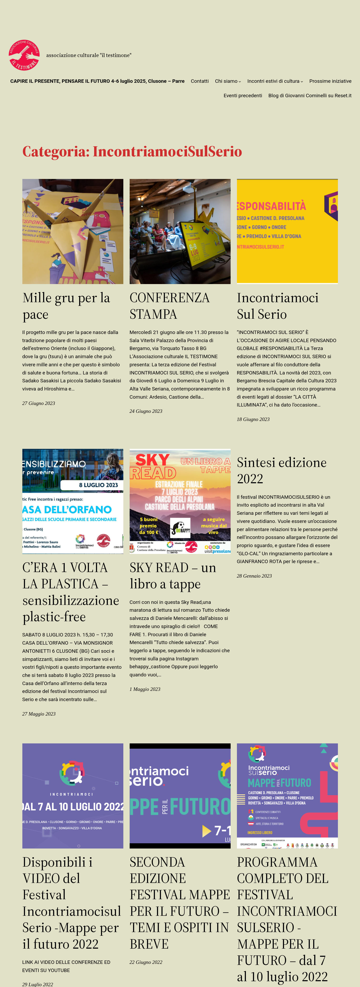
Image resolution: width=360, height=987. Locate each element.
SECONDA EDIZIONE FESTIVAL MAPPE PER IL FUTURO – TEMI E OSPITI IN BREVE (180, 903)
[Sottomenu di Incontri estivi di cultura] (302, 81)
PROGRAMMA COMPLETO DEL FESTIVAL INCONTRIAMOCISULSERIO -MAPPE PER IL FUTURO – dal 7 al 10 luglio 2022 (287, 919)
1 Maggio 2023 (145, 689)
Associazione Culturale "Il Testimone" (88, 55)
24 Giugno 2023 (146, 411)
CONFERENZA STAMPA (170, 305)
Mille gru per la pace (66, 305)
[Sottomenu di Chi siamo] (240, 81)
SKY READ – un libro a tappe (173, 575)
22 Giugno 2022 (146, 962)
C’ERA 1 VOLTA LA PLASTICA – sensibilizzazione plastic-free (70, 592)
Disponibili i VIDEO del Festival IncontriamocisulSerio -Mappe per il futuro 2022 (71, 903)
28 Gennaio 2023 (254, 576)
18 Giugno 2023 (253, 419)
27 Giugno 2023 (38, 403)
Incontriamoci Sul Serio (278, 305)
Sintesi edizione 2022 (282, 470)
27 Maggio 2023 (39, 714)
